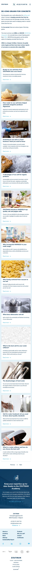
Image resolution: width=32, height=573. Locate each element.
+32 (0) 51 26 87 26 (20, 4)
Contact (19, 535)
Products (19, 531)
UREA (5, 37)
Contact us (15, 525)
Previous (12, 465)
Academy (5, 533)
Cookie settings (16, 566)
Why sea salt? (21, 533)
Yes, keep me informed (15, 501)
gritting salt (26, 15)
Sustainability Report (8, 539)
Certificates (20, 537)
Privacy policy (16, 564)
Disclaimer (16, 562)
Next (20, 465)
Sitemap (5, 537)
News (4, 535)
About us (5, 531)
